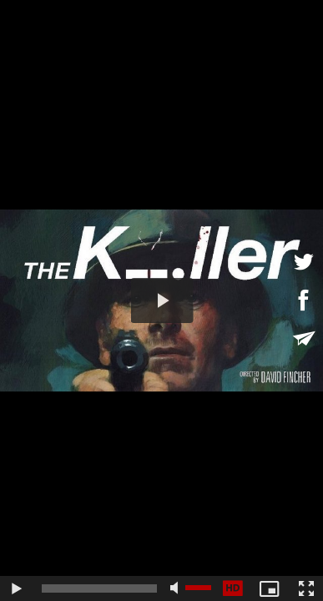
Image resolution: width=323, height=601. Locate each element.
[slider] (99, 588)
